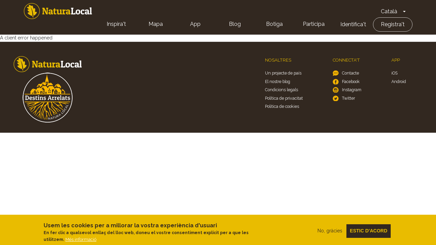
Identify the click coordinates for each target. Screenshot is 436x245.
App (195, 24)
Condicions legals (281, 89)
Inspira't (116, 24)
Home (58, 11)
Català (389, 11)
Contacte (350, 73)
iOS (394, 73)
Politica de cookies (282, 106)
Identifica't (353, 24)
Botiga (274, 24)
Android (398, 81)
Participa (314, 24)
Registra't (393, 24)
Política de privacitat (284, 98)
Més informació (80, 241)
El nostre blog (277, 81)
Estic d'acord (368, 232)
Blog (235, 24)
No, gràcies (329, 232)
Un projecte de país (283, 73)
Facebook (351, 81)
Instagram (351, 89)
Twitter (348, 98)
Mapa (156, 24)
